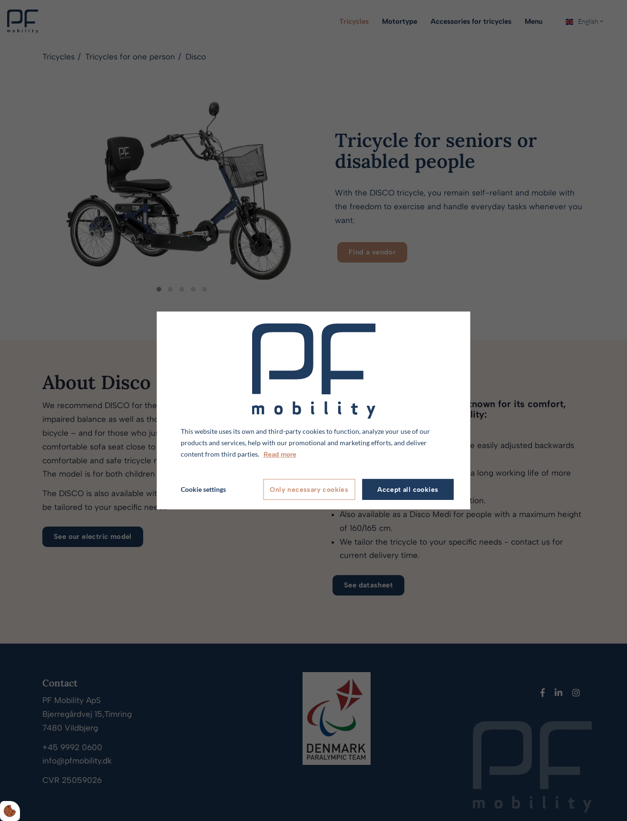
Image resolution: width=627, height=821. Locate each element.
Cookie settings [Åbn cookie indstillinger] (203, 489)
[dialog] (313, 410)
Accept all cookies (407, 490)
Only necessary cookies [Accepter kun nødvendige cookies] (309, 490)
